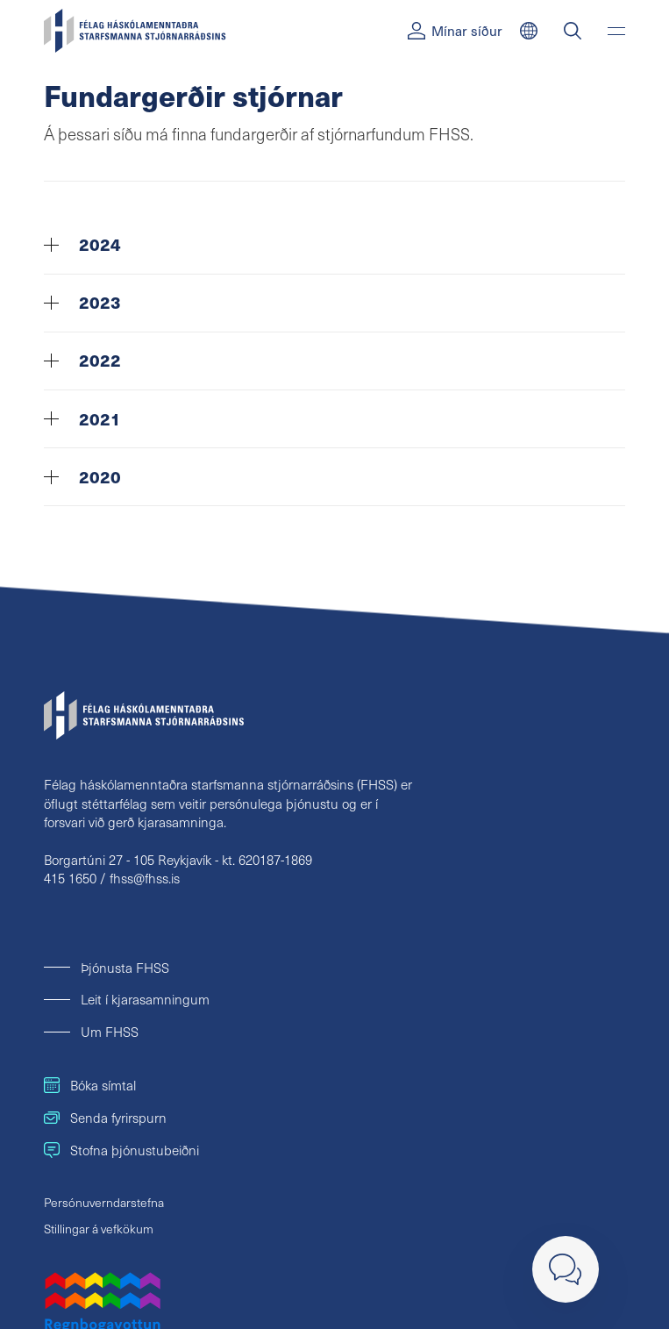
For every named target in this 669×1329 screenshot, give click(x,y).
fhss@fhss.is (145, 877)
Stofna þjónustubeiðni (121, 1149)
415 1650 (70, 877)
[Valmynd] (616, 30)
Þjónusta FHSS (125, 967)
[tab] (334, 246)
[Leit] (572, 30)
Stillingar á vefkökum (98, 1228)
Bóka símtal (90, 1084)
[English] (528, 30)
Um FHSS (110, 1031)
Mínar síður (455, 30)
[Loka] (565, 1269)
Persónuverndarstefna (104, 1202)
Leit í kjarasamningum (145, 999)
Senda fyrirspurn (105, 1117)
